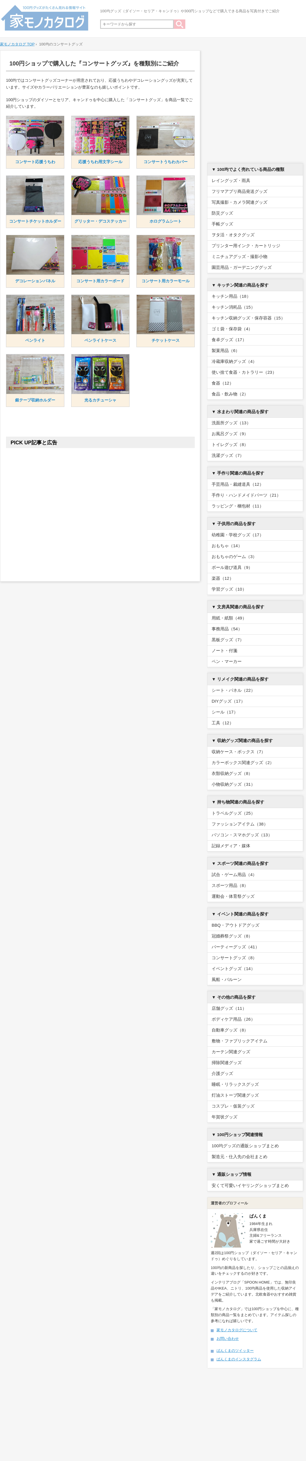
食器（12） (223, 383)
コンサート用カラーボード (100, 281)
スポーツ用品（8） (230, 885)
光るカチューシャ (100, 400)
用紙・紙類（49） (229, 617)
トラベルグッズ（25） (233, 813)
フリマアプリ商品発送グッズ (239, 191)
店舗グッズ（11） (229, 1008)
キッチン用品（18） (231, 296)
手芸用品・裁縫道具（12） (238, 484)
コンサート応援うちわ (35, 161)
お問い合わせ (227, 1338)
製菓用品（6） (226, 350)
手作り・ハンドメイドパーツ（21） (246, 495)
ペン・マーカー (227, 661)
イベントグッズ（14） (233, 968)
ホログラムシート (166, 221)
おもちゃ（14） (227, 545)
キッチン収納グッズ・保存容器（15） (248, 317)
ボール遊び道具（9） (232, 567)
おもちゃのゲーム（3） (234, 556)
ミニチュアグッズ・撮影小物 (239, 256)
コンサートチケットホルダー (35, 221)
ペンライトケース (100, 340)
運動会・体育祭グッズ (233, 896)
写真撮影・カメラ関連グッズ (239, 202)
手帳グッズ (222, 223)
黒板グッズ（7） (228, 639)
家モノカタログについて (236, 1330)
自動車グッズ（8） (230, 1030)
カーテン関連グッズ (231, 1051)
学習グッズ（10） (229, 589)
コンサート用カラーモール (166, 281)
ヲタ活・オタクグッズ (233, 234)
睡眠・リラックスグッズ (235, 1084)
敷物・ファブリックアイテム (239, 1040)
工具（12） (223, 722)
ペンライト (35, 340)
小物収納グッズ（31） (233, 784)
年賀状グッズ (224, 1116)
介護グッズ (222, 1073)
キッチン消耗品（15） (233, 307)
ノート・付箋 (224, 650)
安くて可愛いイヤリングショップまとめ (250, 1185)
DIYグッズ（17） (228, 701)
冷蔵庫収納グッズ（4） (234, 361)
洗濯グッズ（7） (228, 455)
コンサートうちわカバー (166, 161)
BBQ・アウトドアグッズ (235, 925)
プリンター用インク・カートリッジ (246, 245)
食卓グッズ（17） (229, 339)
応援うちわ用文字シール (100, 161)
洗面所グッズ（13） (231, 422)
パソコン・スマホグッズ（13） (242, 834)
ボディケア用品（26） (233, 1019)
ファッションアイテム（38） (240, 824)
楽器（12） (223, 578)
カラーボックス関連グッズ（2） (243, 762)
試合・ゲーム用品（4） (234, 874)
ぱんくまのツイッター (235, 1350)
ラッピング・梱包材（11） (238, 505)
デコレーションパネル (35, 281)
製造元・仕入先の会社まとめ (239, 1156)
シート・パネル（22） (233, 690)
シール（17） (225, 711)
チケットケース (166, 340)
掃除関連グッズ (227, 1062)
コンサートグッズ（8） (234, 957)
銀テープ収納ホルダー (35, 400)
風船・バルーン (227, 979)
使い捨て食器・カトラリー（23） (244, 372)
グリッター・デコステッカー (100, 221)
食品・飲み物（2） (230, 393)
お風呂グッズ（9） (230, 433)
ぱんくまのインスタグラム (238, 1359)
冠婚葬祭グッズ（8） (232, 936)
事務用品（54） (227, 628)
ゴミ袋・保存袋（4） (232, 328)
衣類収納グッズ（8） (232, 773)
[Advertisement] (100, 510)
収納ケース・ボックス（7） (238, 751)
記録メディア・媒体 (231, 845)
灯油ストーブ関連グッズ (235, 1095)
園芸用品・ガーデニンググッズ (242, 267)
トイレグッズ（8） (230, 444)
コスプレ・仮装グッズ (233, 1106)
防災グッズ (222, 213)
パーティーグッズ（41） (235, 946)
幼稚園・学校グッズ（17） (238, 534)
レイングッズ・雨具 (231, 180)
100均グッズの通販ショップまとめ (245, 1145)
